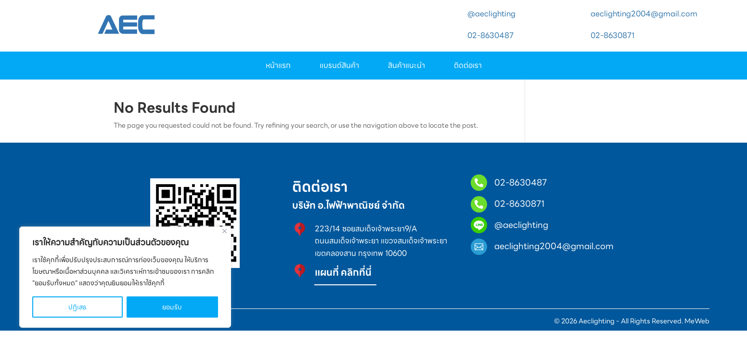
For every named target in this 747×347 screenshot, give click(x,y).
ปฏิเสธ (77, 307)
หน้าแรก (278, 66)
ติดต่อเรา (468, 66)
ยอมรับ (172, 307)
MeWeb (696, 327)
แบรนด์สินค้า (339, 66)
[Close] (224, 231)
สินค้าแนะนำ (406, 66)
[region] (125, 277)
